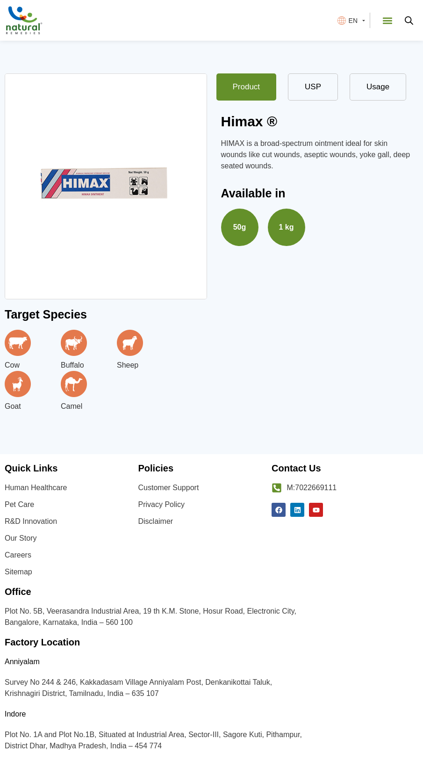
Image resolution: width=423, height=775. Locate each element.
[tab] (246, 87)
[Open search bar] (409, 20)
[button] (387, 20)
